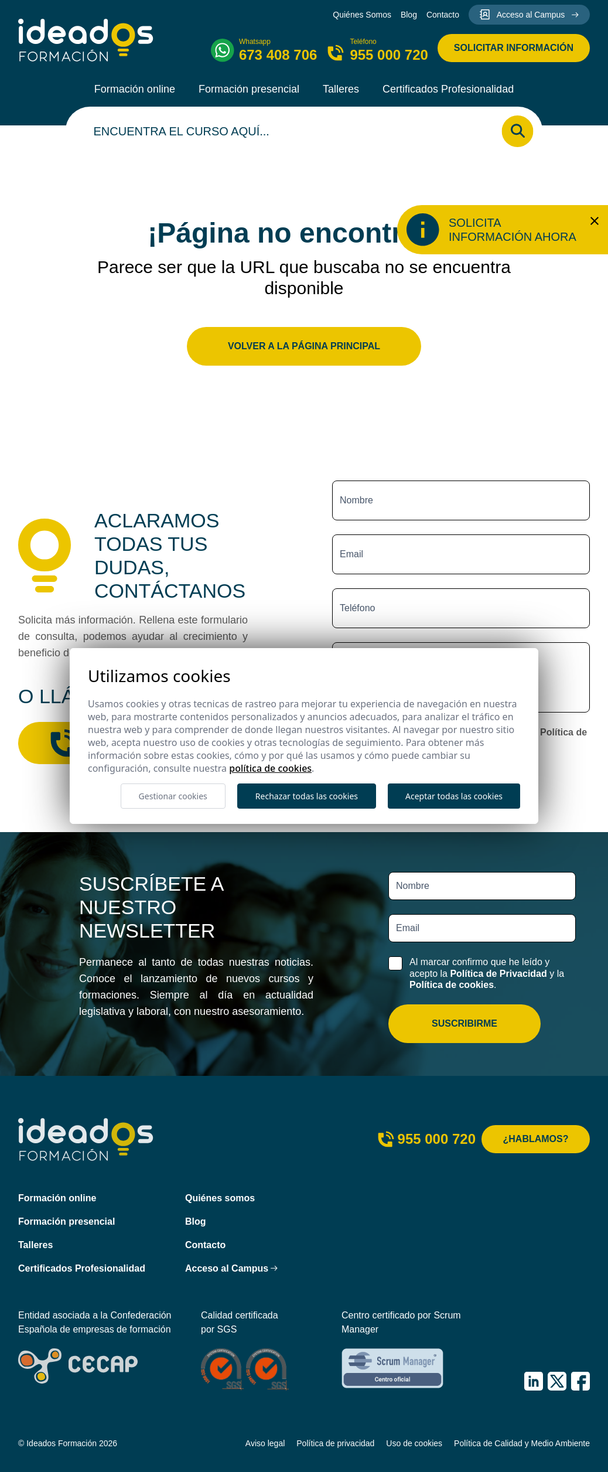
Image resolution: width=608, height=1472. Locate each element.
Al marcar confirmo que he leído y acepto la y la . (486, 973)
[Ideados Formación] (85, 40)
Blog (409, 14)
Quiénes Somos (362, 14)
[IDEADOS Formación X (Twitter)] (557, 1381)
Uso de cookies (414, 1443)
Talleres (341, 89)
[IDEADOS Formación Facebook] (580, 1381)
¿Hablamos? (536, 1139)
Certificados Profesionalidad (448, 89)
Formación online (134, 89)
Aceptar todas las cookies (454, 796)
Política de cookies (451, 985)
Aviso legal (265, 1443)
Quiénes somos (220, 1198)
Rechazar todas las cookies (306, 796)
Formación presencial (249, 89)
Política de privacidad (335, 1443)
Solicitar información (513, 48)
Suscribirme (464, 1023)
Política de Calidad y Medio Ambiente (522, 1443)
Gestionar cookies (173, 796)
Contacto (442, 14)
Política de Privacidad (498, 974)
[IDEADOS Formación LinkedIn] (533, 1381)
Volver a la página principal (304, 346)
